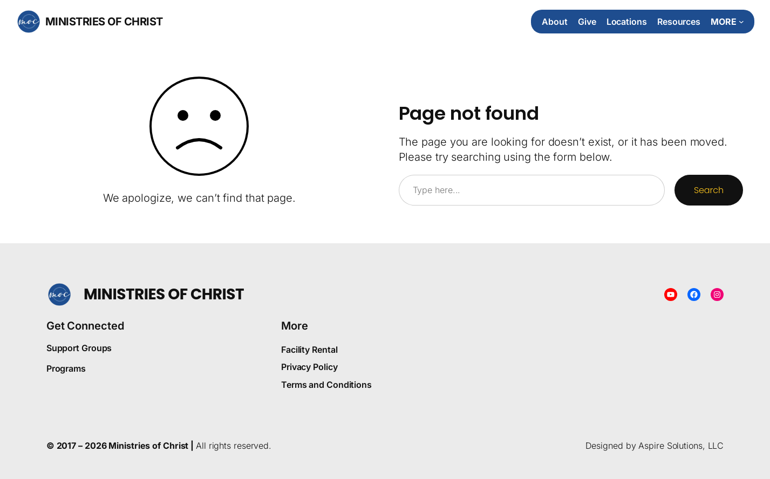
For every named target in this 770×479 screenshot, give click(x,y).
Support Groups (79, 348)
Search (709, 190)
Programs (66, 368)
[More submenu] (727, 21)
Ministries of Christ (104, 21)
